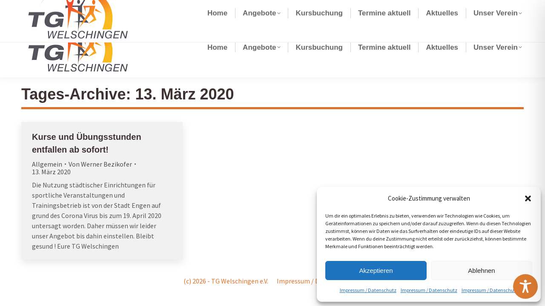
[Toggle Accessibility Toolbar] (525, 286)
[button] (528, 198)
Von (100, 164)
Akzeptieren (376, 270)
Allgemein (47, 164)
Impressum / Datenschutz (368, 290)
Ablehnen (481, 270)
